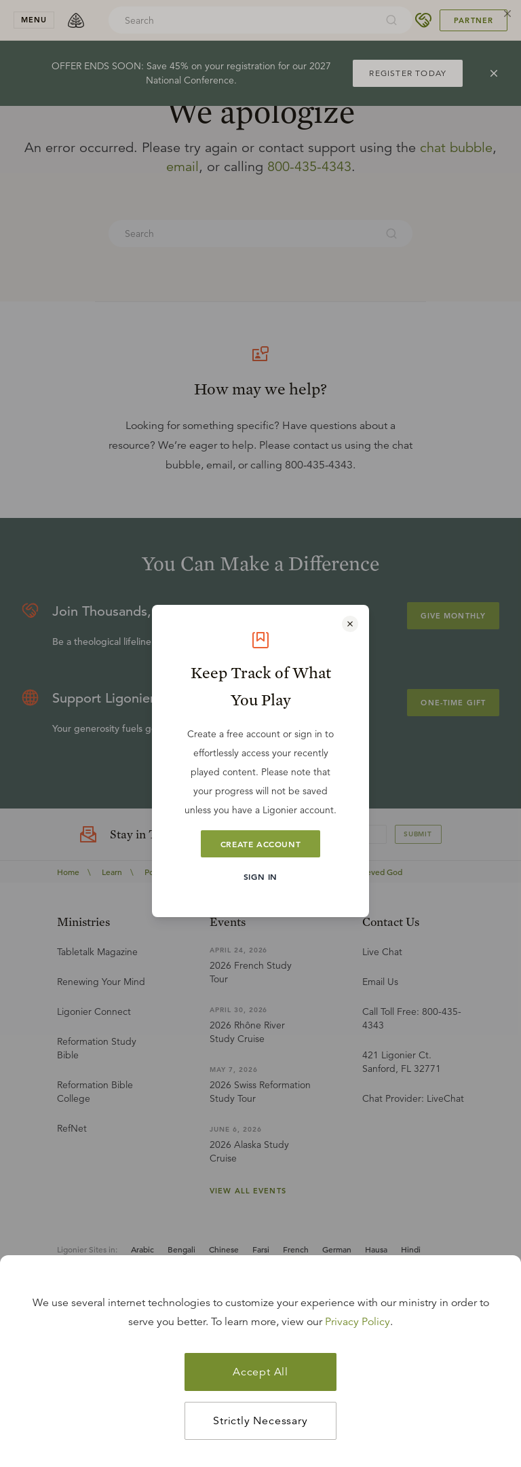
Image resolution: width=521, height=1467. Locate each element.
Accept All (260, 1372)
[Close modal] (350, 624)
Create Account (260, 843)
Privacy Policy (357, 1322)
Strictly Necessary (260, 1421)
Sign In (260, 876)
